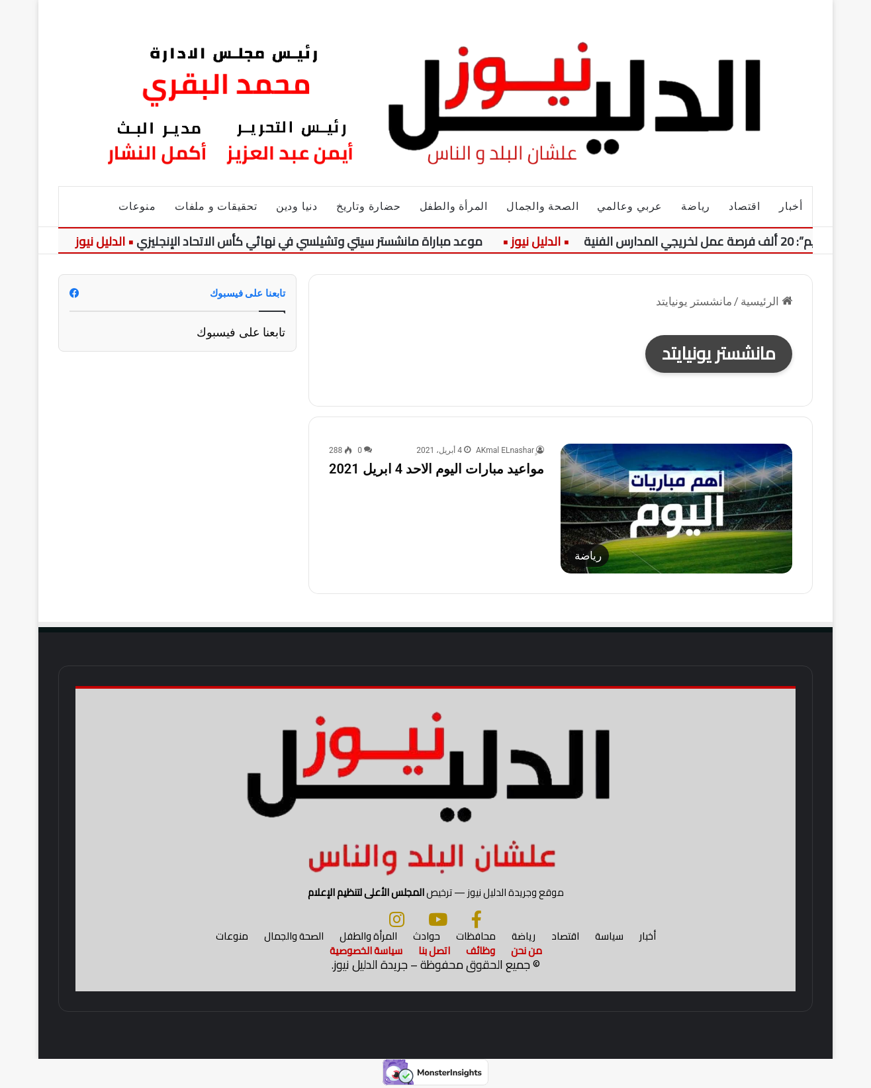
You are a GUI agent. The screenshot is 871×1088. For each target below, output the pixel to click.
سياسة (609, 936)
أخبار (791, 206)
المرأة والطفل (454, 206)
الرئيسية (766, 301)
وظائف (480, 950)
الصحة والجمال (542, 206)
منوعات (137, 206)
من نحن (526, 950)
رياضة (695, 206)
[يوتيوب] (438, 919)
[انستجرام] (397, 919)
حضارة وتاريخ (368, 206)
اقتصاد (744, 206)
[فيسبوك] (476, 919)
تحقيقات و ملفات (216, 206)
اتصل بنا (434, 950)
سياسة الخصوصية (366, 950)
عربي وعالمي (630, 206)
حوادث (426, 936)
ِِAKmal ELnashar (505, 450)
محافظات (476, 936)
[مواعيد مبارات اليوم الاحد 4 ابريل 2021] (676, 508)
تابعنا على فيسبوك (241, 332)
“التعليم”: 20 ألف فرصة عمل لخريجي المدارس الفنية (713, 241)
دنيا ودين (297, 206)
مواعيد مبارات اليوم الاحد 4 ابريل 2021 (436, 469)
